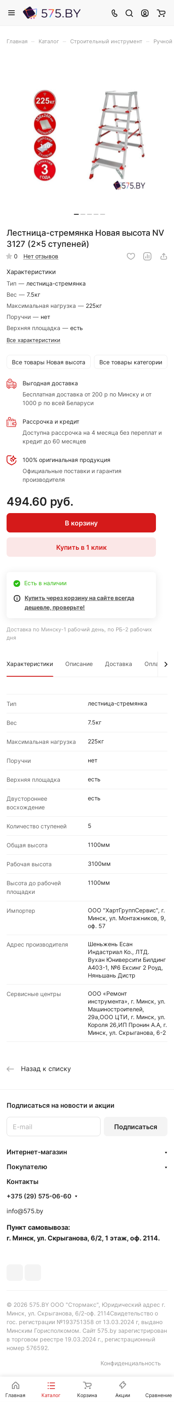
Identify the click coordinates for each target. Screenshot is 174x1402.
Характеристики (30, 663)
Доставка (118, 663)
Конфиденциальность (131, 1363)
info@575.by (25, 1211)
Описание (79, 663)
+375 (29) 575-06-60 (39, 1196)
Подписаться (135, 1127)
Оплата (154, 663)
